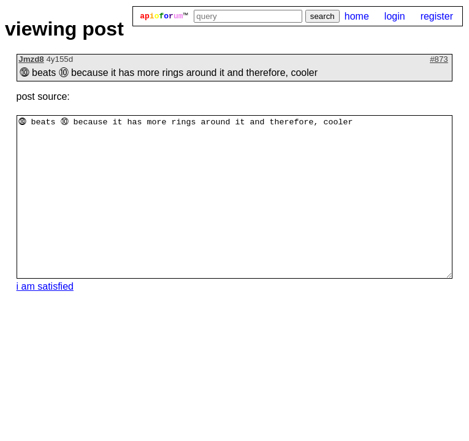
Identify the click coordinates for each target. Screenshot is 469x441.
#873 (439, 59)
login (394, 16)
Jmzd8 (31, 59)
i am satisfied (45, 286)
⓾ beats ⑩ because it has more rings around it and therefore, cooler (235, 197)
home (357, 16)
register (437, 16)
